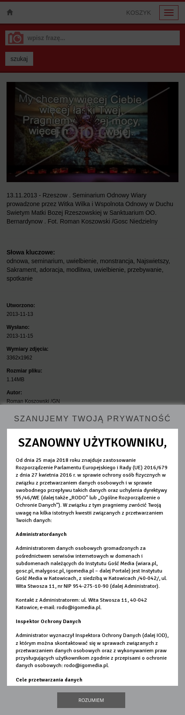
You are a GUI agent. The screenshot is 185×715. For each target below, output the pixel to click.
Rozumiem (91, 700)
